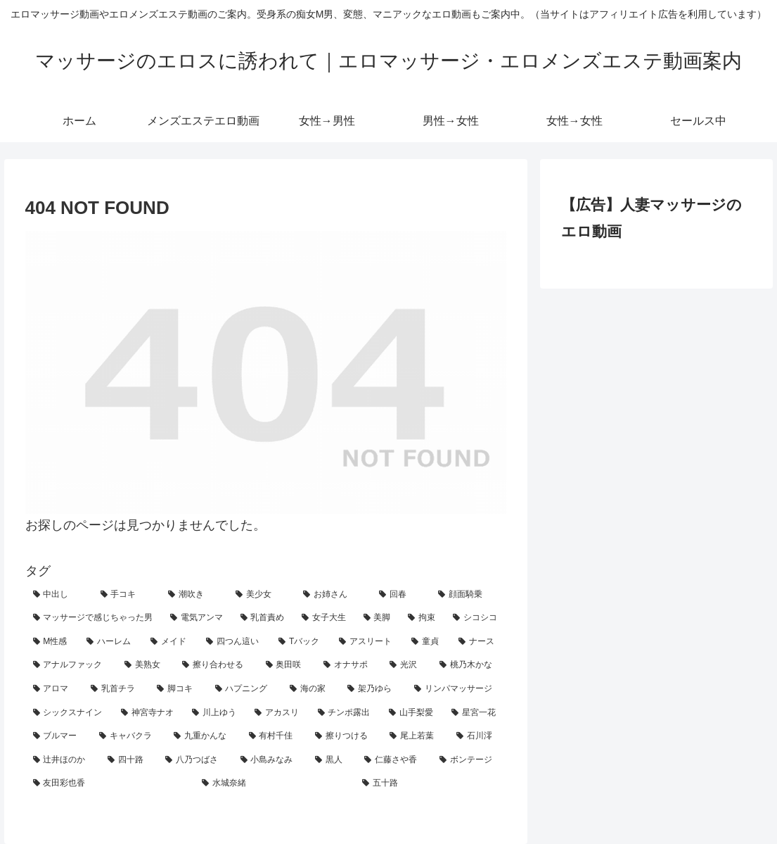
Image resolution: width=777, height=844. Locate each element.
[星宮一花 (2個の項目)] (475, 713)
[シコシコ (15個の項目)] (476, 618)
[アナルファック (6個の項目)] (71, 665)
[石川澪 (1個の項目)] (477, 736)
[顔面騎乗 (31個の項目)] (468, 594)
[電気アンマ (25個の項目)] (197, 618)
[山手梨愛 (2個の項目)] (412, 713)
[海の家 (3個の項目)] (310, 689)
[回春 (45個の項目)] (401, 594)
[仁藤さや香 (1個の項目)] (394, 760)
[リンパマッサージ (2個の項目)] (456, 689)
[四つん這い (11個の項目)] (234, 642)
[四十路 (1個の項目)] (128, 760)
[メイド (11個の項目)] (170, 642)
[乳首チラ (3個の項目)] (116, 689)
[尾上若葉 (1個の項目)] (415, 736)
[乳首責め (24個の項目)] (263, 618)
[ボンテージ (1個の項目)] (469, 760)
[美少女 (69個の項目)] (261, 594)
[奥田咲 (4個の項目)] (286, 665)
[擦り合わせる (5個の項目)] (216, 665)
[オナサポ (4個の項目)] (348, 665)
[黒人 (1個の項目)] (332, 760)
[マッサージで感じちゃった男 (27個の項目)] (94, 618)
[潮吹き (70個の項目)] (194, 594)
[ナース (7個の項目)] (478, 642)
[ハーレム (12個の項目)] (110, 642)
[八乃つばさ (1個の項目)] (195, 760)
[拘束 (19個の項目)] (423, 618)
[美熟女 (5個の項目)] (145, 665)
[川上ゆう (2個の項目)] (215, 713)
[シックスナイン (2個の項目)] (69, 713)
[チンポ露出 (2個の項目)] (346, 713)
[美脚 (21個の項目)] (378, 618)
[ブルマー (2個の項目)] (58, 736)
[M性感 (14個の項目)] (52, 642)
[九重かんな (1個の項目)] (203, 736)
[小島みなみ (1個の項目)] (270, 760)
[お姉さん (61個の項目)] (333, 594)
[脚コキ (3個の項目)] (177, 689)
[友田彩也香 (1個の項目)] (110, 783)
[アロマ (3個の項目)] (54, 689)
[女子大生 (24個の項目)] (324, 618)
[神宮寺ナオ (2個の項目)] (149, 713)
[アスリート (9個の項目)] (367, 642)
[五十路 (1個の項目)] (430, 783)
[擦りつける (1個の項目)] (344, 736)
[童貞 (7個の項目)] (427, 642)
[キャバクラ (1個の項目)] (129, 736)
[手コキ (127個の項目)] (126, 594)
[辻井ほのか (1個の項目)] (62, 760)
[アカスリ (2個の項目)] (278, 713)
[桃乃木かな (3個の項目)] (469, 665)
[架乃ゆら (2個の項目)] (372, 689)
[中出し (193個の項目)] (59, 594)
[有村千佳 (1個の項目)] (274, 736)
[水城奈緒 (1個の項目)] (274, 783)
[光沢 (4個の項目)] (406, 665)
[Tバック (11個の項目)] (301, 642)
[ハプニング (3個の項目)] (245, 689)
